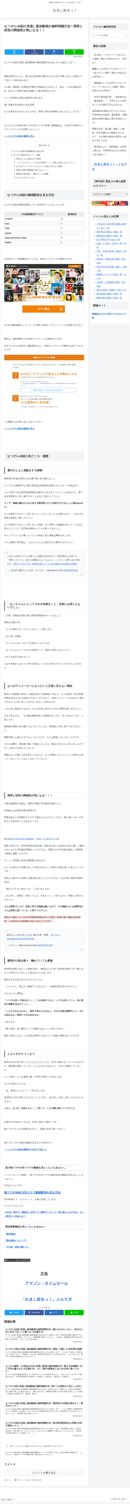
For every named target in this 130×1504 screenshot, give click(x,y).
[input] (110, 35)
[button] (126, 36)
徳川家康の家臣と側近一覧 (109, 294)
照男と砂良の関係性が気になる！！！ (32, 171)
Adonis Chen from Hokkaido (20, 840)
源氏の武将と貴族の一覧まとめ (111, 290)
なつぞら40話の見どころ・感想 (26, 155)
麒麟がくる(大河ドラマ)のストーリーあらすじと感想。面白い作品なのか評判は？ (109, 73)
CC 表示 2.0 (48, 840)
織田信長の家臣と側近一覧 (109, 236)
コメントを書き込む (44, 1474)
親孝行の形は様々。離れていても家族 (32, 175)
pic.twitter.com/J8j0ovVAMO (63, 565)
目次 (41, 145)
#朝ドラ (17, 565)
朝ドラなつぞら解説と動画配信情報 (17, 1261)
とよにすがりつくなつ (25, 178)
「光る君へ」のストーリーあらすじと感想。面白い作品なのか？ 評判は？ (109, 59)
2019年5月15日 (45, 946)
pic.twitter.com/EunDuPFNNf (20, 940)
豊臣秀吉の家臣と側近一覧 (109, 232)
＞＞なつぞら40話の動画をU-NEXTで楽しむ (25, 1150)
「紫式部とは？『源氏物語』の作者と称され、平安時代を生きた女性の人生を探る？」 (109, 151)
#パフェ (46, 565)
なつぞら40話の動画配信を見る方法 (28, 151)
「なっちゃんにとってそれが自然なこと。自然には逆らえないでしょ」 (46, 163)
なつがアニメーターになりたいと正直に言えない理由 (39, 167)
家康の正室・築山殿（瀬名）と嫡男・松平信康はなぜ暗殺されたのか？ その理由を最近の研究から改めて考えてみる (109, 135)
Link (57, 840)
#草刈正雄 (37, 565)
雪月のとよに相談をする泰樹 (28, 159)
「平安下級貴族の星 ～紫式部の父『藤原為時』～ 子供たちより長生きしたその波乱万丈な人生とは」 (109, 101)
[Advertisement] (44, 41)
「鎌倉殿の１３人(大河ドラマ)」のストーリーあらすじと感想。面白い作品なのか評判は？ (109, 87)
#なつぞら (26, 565)
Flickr (38, 840)
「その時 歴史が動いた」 (17, 1248)
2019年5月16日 (70, 571)
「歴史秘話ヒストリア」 (16, 1241)
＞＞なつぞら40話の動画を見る (19, 136)
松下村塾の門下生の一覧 (108, 239)
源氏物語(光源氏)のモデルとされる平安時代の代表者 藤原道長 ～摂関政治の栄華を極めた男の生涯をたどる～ (109, 117)
